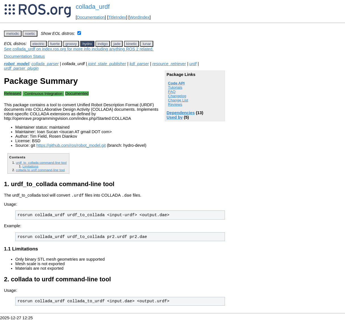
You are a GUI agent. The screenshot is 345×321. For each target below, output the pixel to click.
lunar (146, 44)
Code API (176, 83)
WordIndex (139, 17)
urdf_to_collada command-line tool (41, 162)
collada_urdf (93, 6)
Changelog (177, 96)
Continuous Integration (43, 94)
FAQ (172, 92)
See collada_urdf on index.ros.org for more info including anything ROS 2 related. (79, 49)
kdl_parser (139, 63)
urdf (193, 63)
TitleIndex (117, 17)
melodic (12, 33)
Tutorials (175, 87)
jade (116, 44)
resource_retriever (169, 63)
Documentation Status (24, 56)
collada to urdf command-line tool (40, 170)
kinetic (131, 44)
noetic (30, 33)
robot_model (16, 63)
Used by (175, 117)
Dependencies (181, 112)
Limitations (30, 166)
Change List (178, 100)
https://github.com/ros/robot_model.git (71, 145)
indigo (103, 44)
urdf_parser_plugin (21, 68)
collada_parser (45, 63)
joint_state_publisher (107, 63)
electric (38, 44)
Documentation (91, 17)
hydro (87, 44)
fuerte (55, 44)
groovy (71, 44)
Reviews (175, 104)
